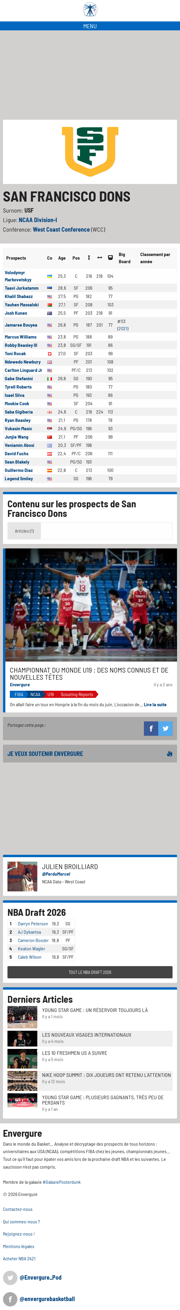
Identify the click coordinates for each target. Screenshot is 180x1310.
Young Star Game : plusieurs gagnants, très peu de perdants (103, 1100)
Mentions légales (18, 1246)
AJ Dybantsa (29, 932)
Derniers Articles (40, 999)
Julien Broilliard (70, 866)
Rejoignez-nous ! (19, 1233)
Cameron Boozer (33, 940)
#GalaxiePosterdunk (62, 1182)
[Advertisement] (90, 75)
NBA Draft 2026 (36, 912)
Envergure (20, 684)
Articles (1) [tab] (24, 531)
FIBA (19, 694)
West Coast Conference (62, 229)
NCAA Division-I (38, 219)
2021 (123, 328)
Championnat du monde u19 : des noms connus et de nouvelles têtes (89, 673)
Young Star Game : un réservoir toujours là (95, 1010)
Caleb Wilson (29, 957)
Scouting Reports (77, 694)
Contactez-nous (18, 1209)
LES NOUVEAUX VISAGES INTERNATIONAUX (86, 1034)
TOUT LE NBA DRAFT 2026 (90, 972)
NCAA (35, 694)
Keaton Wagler (31, 948)
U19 (50, 694)
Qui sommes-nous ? (21, 1221)
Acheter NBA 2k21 (19, 1258)
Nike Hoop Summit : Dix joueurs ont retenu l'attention (106, 1075)
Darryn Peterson (33, 923)
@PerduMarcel (56, 874)
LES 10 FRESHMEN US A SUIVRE (74, 1052)
